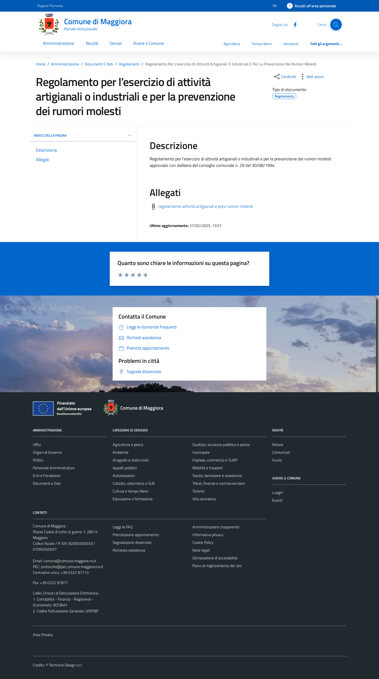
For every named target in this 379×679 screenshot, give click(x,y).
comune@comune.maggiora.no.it (70, 561)
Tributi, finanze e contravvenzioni (218, 483)
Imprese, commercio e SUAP (214, 460)
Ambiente (120, 452)
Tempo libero (262, 44)
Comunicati (281, 452)
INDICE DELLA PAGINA (83, 135)
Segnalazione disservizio (132, 542)
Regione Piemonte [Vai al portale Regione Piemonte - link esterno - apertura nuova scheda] (50, 5)
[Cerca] (336, 24)
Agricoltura (232, 44)
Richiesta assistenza (129, 550)
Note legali (201, 550)
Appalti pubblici (125, 468)
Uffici (37, 444)
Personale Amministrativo (53, 468)
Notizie (277, 444)
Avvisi (277, 460)
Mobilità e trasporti (207, 468)
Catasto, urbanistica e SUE (134, 483)
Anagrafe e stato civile (131, 460)
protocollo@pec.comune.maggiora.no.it (72, 567)
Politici (38, 460)
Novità (92, 43)
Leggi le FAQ (123, 527)
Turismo (198, 491)
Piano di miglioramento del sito (217, 566)
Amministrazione (58, 43)
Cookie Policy (202, 542)
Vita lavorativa (204, 499)
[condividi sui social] (284, 76)
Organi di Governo (47, 452)
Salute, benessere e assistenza (217, 475)
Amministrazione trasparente (215, 527)
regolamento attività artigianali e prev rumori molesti (205, 206)
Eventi (277, 500)
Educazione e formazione (133, 499)
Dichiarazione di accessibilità (214, 558)
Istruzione (291, 44)
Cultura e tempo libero (130, 491)
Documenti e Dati (47, 483)
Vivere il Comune (148, 43)
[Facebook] (293, 24)
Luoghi (277, 492)
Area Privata (43, 635)
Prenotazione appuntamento (136, 535)
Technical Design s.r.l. (65, 665)
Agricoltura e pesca (128, 444)
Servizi (115, 43)
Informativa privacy (207, 535)
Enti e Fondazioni (46, 475)
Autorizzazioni (124, 475)
